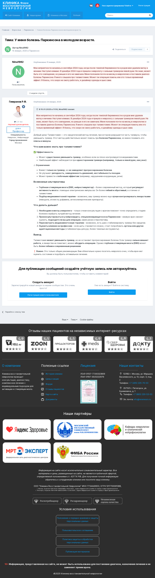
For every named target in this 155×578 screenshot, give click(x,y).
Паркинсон (34, 51)
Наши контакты (131, 366)
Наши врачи (35, 15)
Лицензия (87, 366)
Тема (74, 319)
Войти (112, 292)
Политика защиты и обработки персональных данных (77, 541)
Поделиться (119, 49)
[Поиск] (119, 15)
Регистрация (144, 5)
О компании (11, 366)
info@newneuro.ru (142, 399)
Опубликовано (47, 62)
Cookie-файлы (86, 319)
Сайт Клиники (13, 15)
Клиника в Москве (58, 15)
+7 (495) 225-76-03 (138, 383)
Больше (76, 15)
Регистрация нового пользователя (43, 295)
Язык (65, 319)
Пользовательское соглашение (77, 530)
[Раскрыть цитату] (37, 109)
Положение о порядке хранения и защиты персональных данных (77, 519)
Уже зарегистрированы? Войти (117, 6)
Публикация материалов (78, 551)
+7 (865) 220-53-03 (142, 394)
